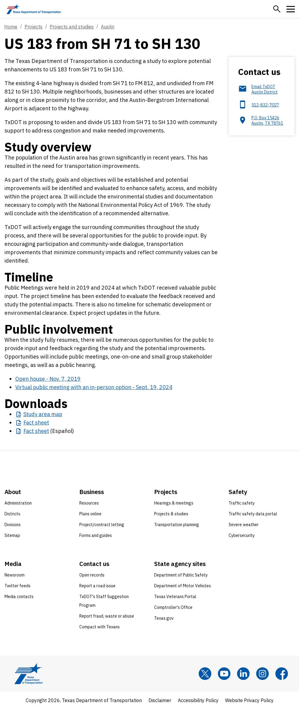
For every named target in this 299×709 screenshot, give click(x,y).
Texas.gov (164, 618)
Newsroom (14, 575)
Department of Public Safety (181, 575)
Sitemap (12, 535)
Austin (107, 27)
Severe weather (244, 524)
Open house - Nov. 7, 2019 (48, 378)
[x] (205, 673)
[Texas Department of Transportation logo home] (33, 9)
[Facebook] (281, 673)
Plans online (90, 514)
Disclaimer (159, 700)
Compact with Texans (99, 627)
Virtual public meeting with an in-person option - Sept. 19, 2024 (93, 387)
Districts (12, 514)
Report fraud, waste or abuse (106, 616)
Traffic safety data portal (253, 514)
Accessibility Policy (198, 700)
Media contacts (19, 596)
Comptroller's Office (173, 607)
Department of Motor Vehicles (182, 585)
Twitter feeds (17, 585)
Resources (89, 503)
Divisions (12, 524)
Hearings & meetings (173, 503)
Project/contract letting (101, 524)
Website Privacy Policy (249, 700)
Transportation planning (176, 524)
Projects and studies (72, 27)
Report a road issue (97, 585)
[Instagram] (262, 673)
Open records (91, 575)
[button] (276, 9)
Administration (18, 503)
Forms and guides (95, 535)
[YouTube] (224, 673)
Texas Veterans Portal (175, 596)
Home (10, 27)
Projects (34, 27)
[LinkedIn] (243, 673)
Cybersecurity (242, 535)
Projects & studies (171, 514)
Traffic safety (242, 503)
